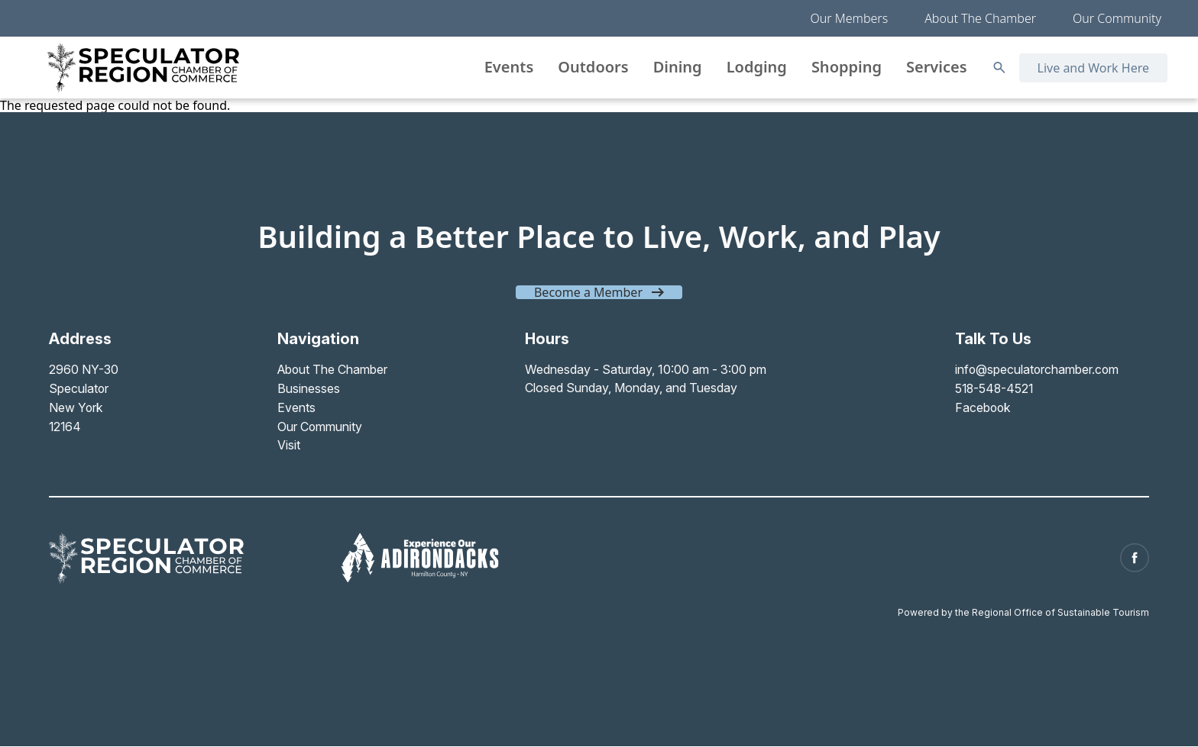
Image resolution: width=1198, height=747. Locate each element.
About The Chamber (980, 18)
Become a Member (588, 292)
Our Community (1117, 18)
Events (509, 66)
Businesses (308, 387)
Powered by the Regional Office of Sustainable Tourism (1023, 607)
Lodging (757, 66)
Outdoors (593, 66)
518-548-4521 (993, 387)
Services (936, 66)
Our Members (850, 18)
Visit (288, 442)
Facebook (981, 406)
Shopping (846, 66)
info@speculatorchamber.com (1036, 369)
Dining (677, 66)
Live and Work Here (1093, 68)
